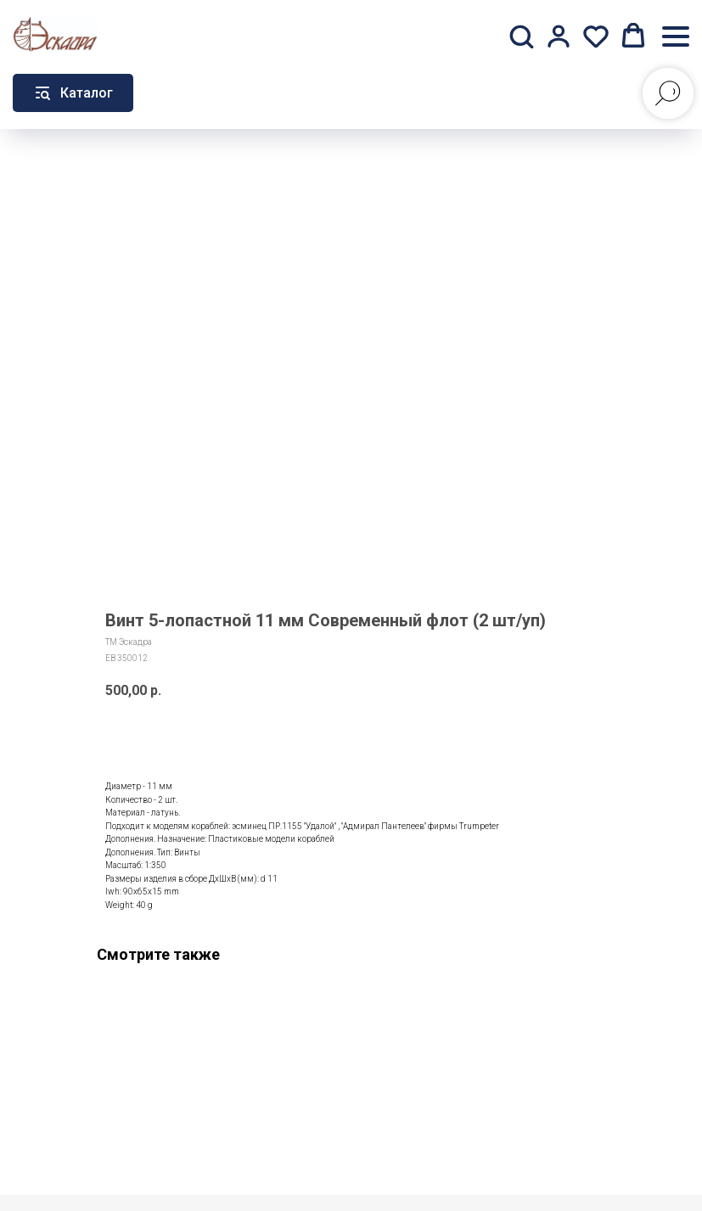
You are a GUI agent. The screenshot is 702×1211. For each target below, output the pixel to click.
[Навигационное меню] (675, 36)
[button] (521, 35)
